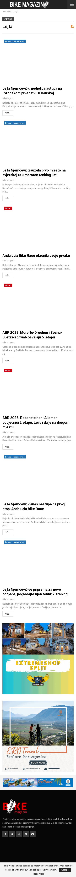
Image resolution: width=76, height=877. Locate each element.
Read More (38, 874)
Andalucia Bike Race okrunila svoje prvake (36, 256)
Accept (65, 869)
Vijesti (8, 208)
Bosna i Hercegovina (15, 41)
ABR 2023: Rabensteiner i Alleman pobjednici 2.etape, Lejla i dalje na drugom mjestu (35, 422)
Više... (8, 113)
